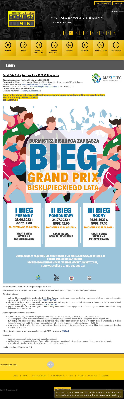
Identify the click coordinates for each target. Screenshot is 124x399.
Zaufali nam (92, 375)
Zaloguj (118, 3)
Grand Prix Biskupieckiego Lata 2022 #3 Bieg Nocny (31, 75)
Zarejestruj (102, 3)
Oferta (71, 375)
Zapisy (15, 375)
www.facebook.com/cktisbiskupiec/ (37, 84)
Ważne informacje (57, 375)
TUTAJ (65, 331)
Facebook (105, 375)
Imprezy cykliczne (39, 375)
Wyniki (25, 375)
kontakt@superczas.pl (30, 91)
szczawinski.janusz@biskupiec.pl (44, 86)
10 (114, 33)
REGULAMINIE (30, 97)
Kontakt (80, 375)
